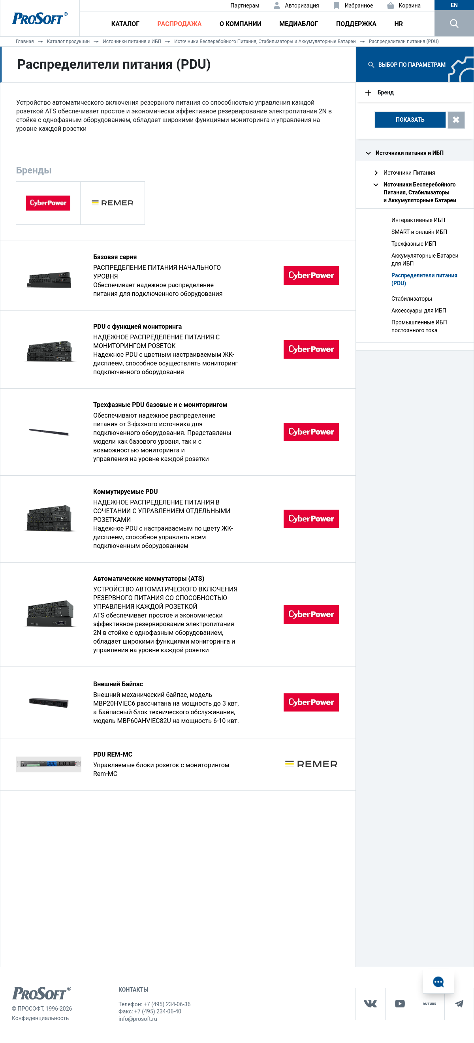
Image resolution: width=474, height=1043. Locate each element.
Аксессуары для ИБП (418, 310)
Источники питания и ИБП (132, 41)
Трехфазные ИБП (413, 244)
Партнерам (245, 5)
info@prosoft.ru (137, 1019)
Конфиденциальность (40, 1018)
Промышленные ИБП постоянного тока (419, 326)
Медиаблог (298, 24)
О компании (240, 24)
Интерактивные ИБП (418, 220)
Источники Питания (409, 172)
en (454, 5)
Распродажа (180, 24)
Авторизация (302, 5)
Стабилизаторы (411, 299)
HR (398, 24)
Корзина (410, 5)
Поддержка (356, 24)
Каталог (125, 24)
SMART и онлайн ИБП (419, 232)
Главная (25, 41)
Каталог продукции (68, 41)
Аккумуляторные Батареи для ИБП (424, 259)
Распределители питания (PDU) (404, 41)
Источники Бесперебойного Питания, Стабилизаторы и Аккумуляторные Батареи (265, 41)
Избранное (359, 5)
